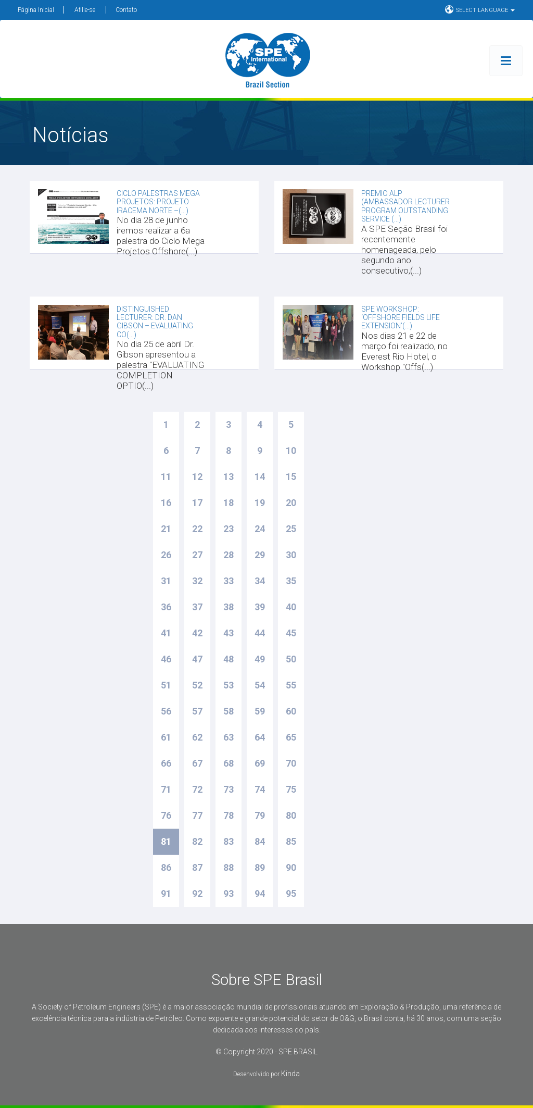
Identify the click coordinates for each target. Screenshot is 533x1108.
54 (260, 685)
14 (260, 476)
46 (166, 659)
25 (291, 528)
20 (291, 502)
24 (260, 528)
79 (260, 815)
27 (197, 554)
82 (197, 841)
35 (291, 580)
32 (197, 580)
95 (291, 893)
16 (166, 502)
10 (291, 450)
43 (228, 632)
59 (260, 711)
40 (291, 606)
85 (291, 841)
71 (166, 789)
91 (166, 893)
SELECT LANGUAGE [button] (480, 9)
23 (228, 528)
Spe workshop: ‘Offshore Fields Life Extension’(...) (400, 317)
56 (166, 711)
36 (166, 606)
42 (197, 632)
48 (228, 659)
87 (197, 867)
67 (197, 763)
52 (197, 685)
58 (228, 711)
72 (197, 789)
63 (228, 737)
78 (228, 815)
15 (291, 476)
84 (260, 841)
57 (197, 711)
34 (260, 580)
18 (228, 502)
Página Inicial (36, 10)
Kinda (290, 1073)
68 (228, 763)
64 (260, 737)
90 (291, 867)
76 (166, 815)
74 (260, 789)
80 (291, 815)
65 (291, 737)
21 (166, 528)
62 (197, 737)
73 (228, 789)
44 (260, 632)
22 (197, 528)
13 (228, 476)
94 (260, 893)
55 (291, 685)
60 (291, 711)
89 (260, 867)
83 (228, 841)
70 (291, 763)
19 (260, 502)
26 (166, 554)
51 (166, 685)
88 (228, 867)
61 (166, 737)
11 (166, 476)
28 (228, 554)
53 (228, 685)
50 (291, 659)
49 (260, 659)
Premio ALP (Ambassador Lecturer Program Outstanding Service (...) (405, 206)
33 (228, 580)
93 (228, 893)
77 (197, 815)
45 (291, 632)
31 (166, 580)
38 (228, 606)
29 (260, 554)
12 (197, 476)
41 (166, 632)
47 (197, 659)
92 (197, 893)
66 (166, 763)
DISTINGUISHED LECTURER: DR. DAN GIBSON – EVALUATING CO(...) (155, 322)
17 (197, 502)
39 (260, 606)
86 (166, 867)
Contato (126, 10)
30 (291, 554)
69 (260, 763)
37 (197, 606)
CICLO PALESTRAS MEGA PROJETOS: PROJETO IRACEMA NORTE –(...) (158, 202)
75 (291, 789)
